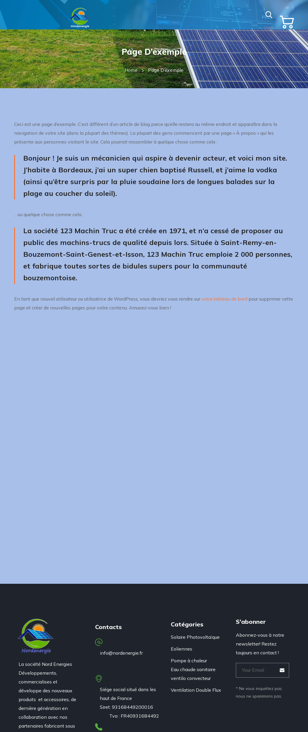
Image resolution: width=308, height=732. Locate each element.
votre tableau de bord (224, 299)
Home (131, 70)
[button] (268, 14)
